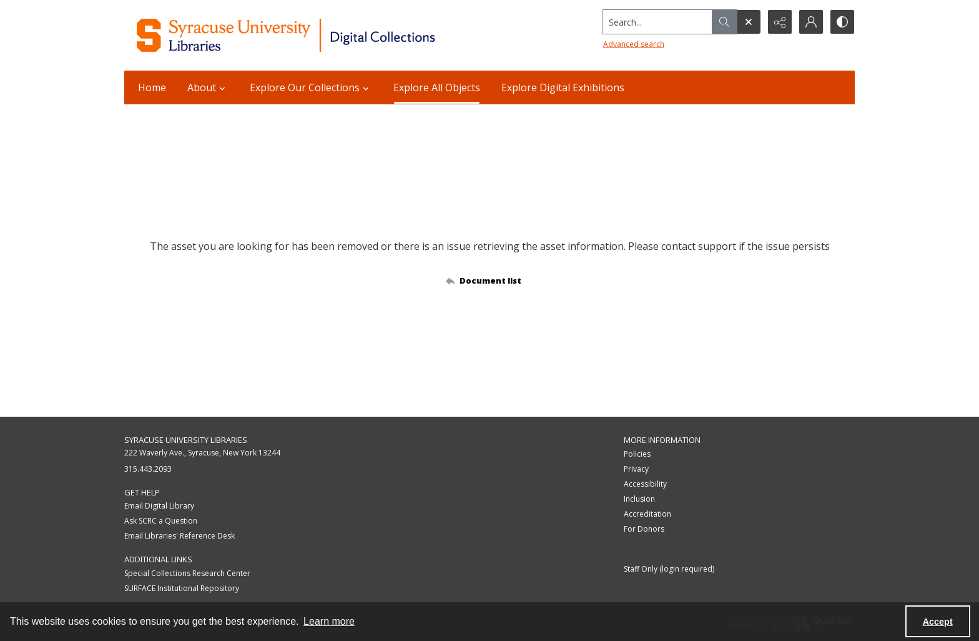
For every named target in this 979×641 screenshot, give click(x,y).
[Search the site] (658, 22)
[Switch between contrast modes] (842, 22)
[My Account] (811, 22)
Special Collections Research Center (187, 573)
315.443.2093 (148, 469)
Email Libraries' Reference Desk (179, 535)
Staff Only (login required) (669, 569)
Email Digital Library (159, 505)
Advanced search (633, 44)
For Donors (644, 529)
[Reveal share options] (780, 22)
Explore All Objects (436, 87)
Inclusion (639, 499)
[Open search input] (748, 22)
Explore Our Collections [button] (311, 87)
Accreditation (647, 514)
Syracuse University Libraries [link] (185, 439)
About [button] (208, 87)
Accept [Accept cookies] (938, 622)
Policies (637, 454)
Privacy (636, 469)
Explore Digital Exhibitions (562, 87)
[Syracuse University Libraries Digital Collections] (322, 35)
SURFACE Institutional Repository (181, 588)
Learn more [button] (329, 621)
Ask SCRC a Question (160, 520)
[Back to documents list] (490, 280)
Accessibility (645, 484)
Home (152, 87)
